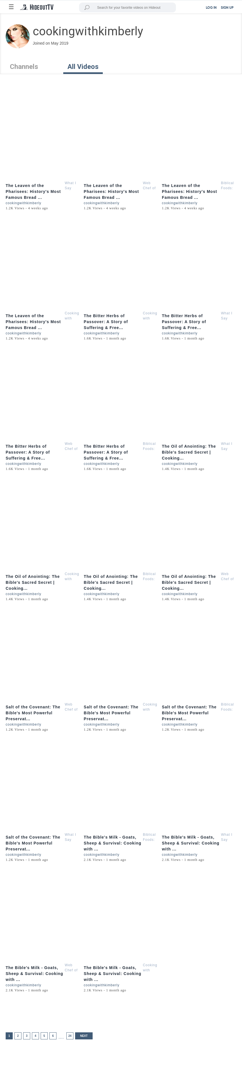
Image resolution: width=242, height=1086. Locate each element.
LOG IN (211, 8)
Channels (24, 67)
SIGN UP (227, 8)
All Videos (83, 67)
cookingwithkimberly (23, 203)
